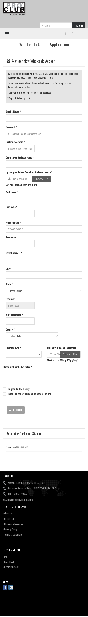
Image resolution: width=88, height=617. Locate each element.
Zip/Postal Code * (14, 315)
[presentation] (30, 377)
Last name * (11, 207)
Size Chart (8, 562)
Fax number (11, 237)
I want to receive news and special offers (27, 394)
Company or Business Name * (20, 157)
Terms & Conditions (12, 534)
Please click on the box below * (17, 367)
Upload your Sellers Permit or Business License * (29, 172)
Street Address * (14, 253)
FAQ (5, 556)
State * (9, 284)
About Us (7, 513)
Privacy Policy (10, 529)
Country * (10, 329)
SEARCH (79, 26)
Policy (26, 389)
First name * (12, 192)
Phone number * (13, 222)
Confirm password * (15, 142)
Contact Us (8, 518)
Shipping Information (13, 524)
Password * (11, 127)
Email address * (13, 111)
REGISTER (15, 410)
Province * (10, 299)
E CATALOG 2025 (11, 567)
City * (8, 268)
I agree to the (16, 389)
